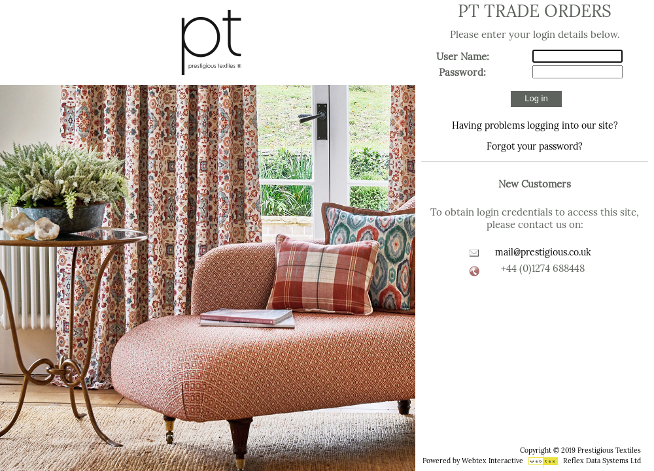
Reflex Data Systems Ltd (602, 461)
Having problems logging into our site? (535, 125)
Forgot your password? (535, 146)
